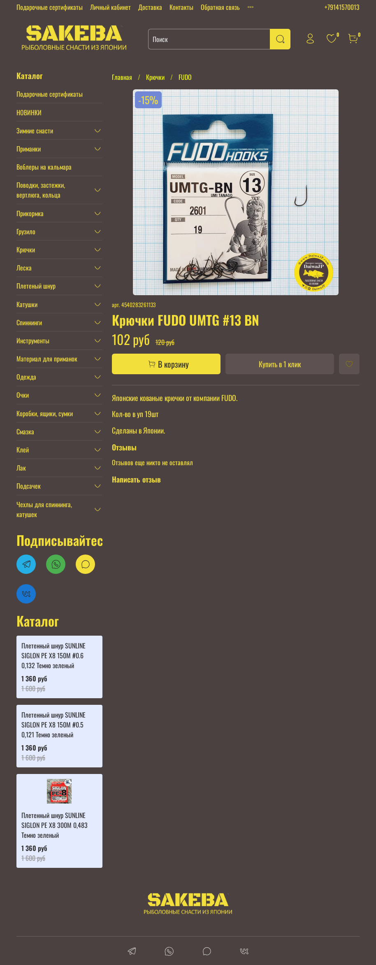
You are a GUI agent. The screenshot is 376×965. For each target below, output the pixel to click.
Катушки (26, 304)
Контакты (181, 7)
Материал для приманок (46, 359)
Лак (21, 468)
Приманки (28, 149)
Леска (24, 268)
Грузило (25, 231)
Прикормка (30, 213)
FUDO (185, 77)
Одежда (26, 377)
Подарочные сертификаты (49, 7)
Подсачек (28, 486)
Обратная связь (220, 7)
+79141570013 (342, 7)
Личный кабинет (110, 7)
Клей (22, 450)
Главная (122, 77)
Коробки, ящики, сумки (44, 413)
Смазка (25, 431)
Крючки (155, 77)
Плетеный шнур (36, 286)
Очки (22, 395)
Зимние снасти (34, 130)
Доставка (150, 7)
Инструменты (32, 340)
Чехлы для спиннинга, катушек (44, 509)
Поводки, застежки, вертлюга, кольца (40, 190)
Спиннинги (29, 322)
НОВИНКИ (29, 112)
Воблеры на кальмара (44, 167)
